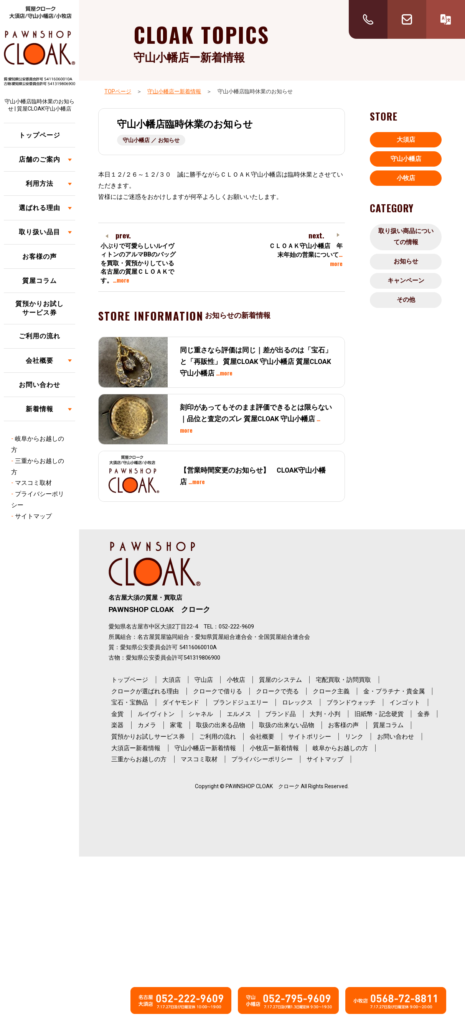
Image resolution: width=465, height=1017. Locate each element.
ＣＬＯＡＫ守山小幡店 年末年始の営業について (306, 255)
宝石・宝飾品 (129, 702)
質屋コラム (39, 280)
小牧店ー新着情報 (274, 748)
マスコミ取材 (33, 482)
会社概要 (39, 360)
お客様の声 (39, 256)
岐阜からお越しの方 (340, 748)
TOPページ (117, 91)
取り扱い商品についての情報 (406, 236)
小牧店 (406, 178)
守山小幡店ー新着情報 (174, 91)
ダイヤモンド (180, 702)
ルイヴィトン (156, 714)
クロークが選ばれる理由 (145, 691)
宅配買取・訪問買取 (343, 679)
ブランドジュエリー (240, 702)
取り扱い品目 (39, 232)
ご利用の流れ (39, 336)
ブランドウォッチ (351, 702)
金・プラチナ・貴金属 (394, 691)
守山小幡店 (406, 158)
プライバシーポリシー (262, 759)
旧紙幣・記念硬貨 (379, 714)
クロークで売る (277, 691)
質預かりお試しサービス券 (39, 308)
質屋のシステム (280, 679)
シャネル (200, 714)
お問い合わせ (39, 385)
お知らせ (406, 261)
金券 (423, 714)
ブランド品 (280, 714)
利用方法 (39, 183)
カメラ (147, 725)
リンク (354, 736)
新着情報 (39, 409)
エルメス (239, 714)
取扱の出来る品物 (220, 725)
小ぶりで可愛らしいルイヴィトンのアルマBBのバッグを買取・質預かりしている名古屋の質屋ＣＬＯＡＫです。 (138, 263)
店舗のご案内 (39, 159)
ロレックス (297, 702)
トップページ (39, 135)
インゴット (404, 702)
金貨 (117, 714)
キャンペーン (406, 280)
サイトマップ (33, 516)
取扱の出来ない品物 (286, 725)
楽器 (117, 725)
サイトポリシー (309, 736)
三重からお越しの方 (139, 759)
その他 (406, 299)
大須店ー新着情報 (135, 748)
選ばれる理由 (39, 208)
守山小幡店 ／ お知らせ (151, 140)
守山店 (204, 679)
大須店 (406, 139)
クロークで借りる (217, 691)
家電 (176, 725)
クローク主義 (331, 691)
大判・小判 (325, 714)
